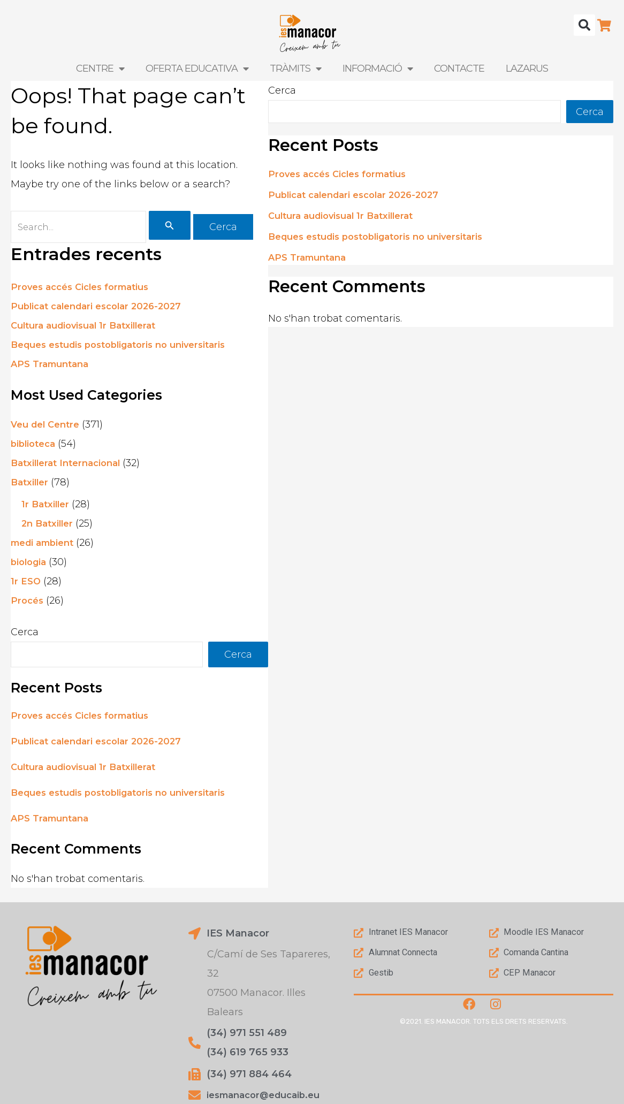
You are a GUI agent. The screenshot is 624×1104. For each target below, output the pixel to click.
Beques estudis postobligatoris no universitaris (128, 347)
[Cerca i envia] (182, 226)
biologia (30, 564)
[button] (584, 25)
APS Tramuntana (53, 366)
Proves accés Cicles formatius (86, 289)
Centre (100, 68)
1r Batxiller (46, 507)
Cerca (25, 634)
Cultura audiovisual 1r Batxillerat (89, 327)
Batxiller (31, 485)
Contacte (459, 68)
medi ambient (46, 545)
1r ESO (26, 584)
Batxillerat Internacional (70, 465)
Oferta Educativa (197, 68)
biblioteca (35, 446)
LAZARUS (527, 68)
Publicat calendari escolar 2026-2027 (103, 308)
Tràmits (295, 68)
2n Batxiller (49, 526)
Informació (378, 68)
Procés (28, 603)
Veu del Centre (48, 427)
